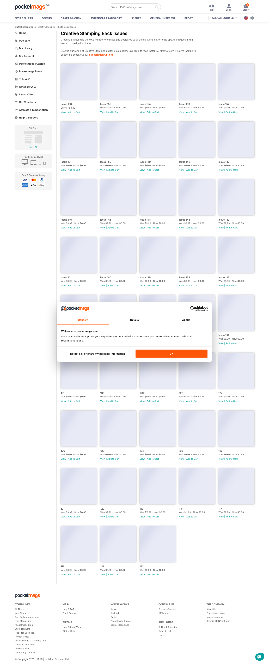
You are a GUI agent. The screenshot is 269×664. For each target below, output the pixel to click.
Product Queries (167, 609)
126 (63, 450)
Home (20, 33)
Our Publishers (22, 628)
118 (181, 508)
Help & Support (26, 117)
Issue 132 (223, 335)
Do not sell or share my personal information (97, 353)
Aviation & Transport (106, 18)
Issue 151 (66, 161)
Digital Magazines (120, 624)
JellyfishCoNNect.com (218, 621)
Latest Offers (25, 94)
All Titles (19, 609)
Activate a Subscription (31, 109)
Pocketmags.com (215, 613)
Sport (188, 18)
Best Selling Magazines (27, 617)
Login (161, 635)
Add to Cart (74, 112)
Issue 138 (184, 277)
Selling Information (168, 627)
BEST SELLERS (24, 18)
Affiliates (163, 613)
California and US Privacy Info (30, 640)
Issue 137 (223, 277)
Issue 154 (145, 104)
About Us (211, 609)
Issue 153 (184, 104)
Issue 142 (223, 219)
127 (220, 393)
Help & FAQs (69, 609)
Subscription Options (101, 54)
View (63, 112)
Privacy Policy (22, 636)
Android (115, 613)
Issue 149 (145, 161)
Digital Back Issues (66, 27)
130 (102, 393)
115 (102, 566)
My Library (23, 48)
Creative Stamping (47, 27)
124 (142, 450)
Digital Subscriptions (25, 27)
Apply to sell (164, 631)
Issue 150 (105, 161)
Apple (114, 609)
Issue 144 (145, 219)
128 (181, 393)
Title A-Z (22, 79)
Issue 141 (66, 277)
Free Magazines (23, 621)
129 (142, 393)
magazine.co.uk (214, 617)
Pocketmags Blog (24, 624)
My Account (24, 56)
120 (102, 508)
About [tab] (186, 319)
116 (62, 566)
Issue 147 (223, 161)
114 (141, 566)
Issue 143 (184, 219)
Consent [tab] (83, 319)
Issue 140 (105, 277)
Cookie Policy (22, 648)
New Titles (20, 613)
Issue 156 (66, 104)
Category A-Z (25, 86)
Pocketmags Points (121, 621)
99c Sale (22, 40)
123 (181, 450)
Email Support (70, 613)
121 (62, 508)
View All (33, 147)
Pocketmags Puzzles (30, 63)
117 (220, 508)
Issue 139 (145, 277)
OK (171, 353)
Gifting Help (69, 631)
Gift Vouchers (25, 102)
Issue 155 (105, 104)
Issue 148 (184, 161)
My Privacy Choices (25, 652)
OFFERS (47, 18)
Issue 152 (223, 104)
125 (102, 450)
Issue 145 (105, 219)
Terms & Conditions (25, 644)
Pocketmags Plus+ (28, 71)
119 (141, 508)
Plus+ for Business (24, 632)
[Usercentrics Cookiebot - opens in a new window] (193, 308)
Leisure (136, 18)
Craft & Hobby (71, 18)
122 (220, 450)
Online (114, 617)
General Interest (162, 18)
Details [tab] (134, 319)
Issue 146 (66, 219)
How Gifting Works (72, 627)
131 (62, 393)
